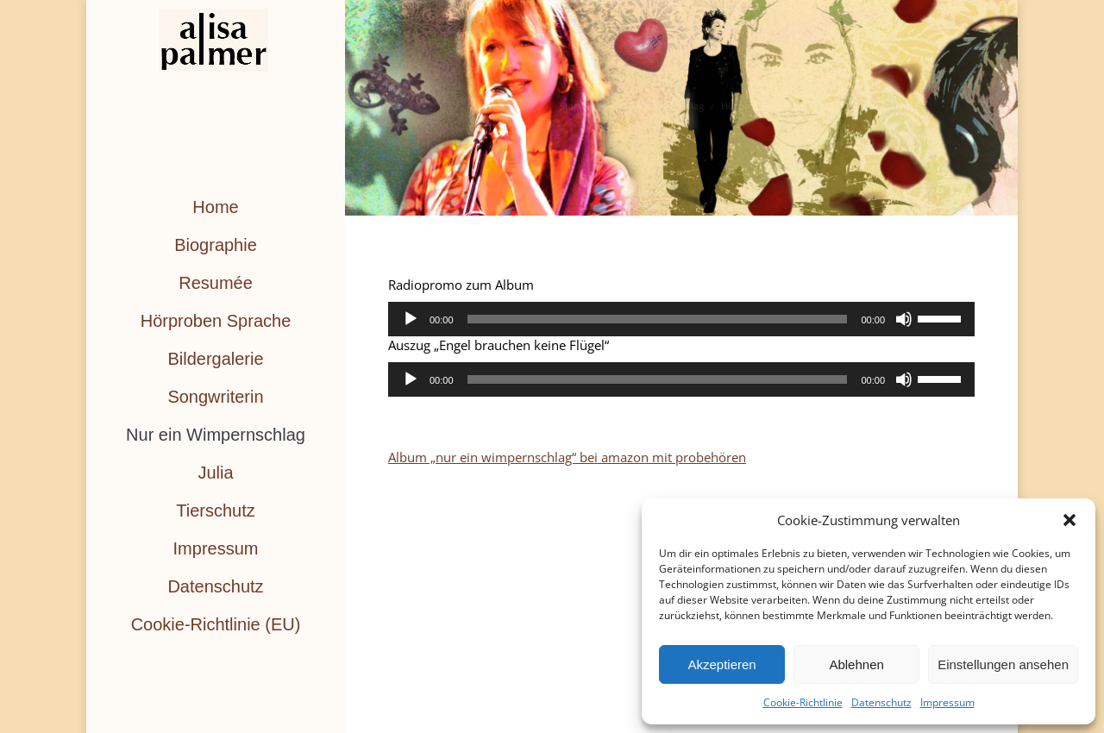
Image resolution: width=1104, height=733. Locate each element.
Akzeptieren (721, 664)
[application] (681, 319)
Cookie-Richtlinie (803, 702)
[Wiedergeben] (410, 319)
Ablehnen (856, 664)
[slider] (657, 319)
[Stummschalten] (904, 319)
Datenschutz (881, 702)
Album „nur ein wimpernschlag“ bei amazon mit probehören (567, 457)
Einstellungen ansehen (1003, 664)
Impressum (947, 702)
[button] (1069, 520)
